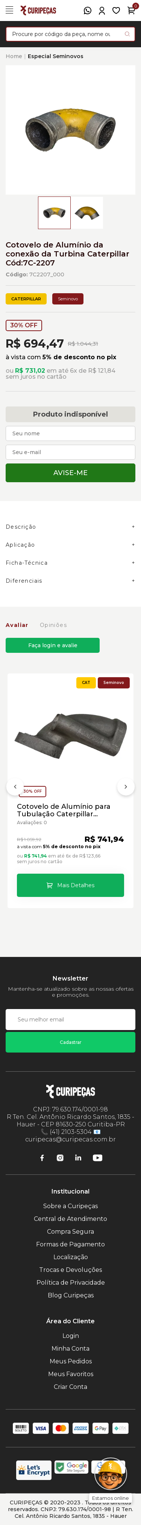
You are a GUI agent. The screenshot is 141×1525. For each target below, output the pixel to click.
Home (14, 56)
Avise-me (70, 473)
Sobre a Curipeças (70, 1206)
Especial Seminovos (55, 56)
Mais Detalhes (75, 885)
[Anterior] (15, 788)
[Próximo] (126, 788)
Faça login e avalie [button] (52, 645)
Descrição (21, 526)
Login (70, 1335)
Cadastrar (71, 1042)
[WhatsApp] (87, 10)
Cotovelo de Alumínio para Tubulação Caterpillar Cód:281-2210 (64, 810)
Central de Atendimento (70, 1218)
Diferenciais (24, 580)
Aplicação (20, 544)
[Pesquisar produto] (127, 33)
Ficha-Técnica (27, 562)
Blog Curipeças (71, 1295)
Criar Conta (70, 1386)
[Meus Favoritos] (116, 10)
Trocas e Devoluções (70, 1269)
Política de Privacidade (70, 1282)
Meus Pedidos (71, 1361)
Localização (70, 1257)
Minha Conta (70, 1348)
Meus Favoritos (70, 1374)
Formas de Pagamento (70, 1244)
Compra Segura (70, 1231)
